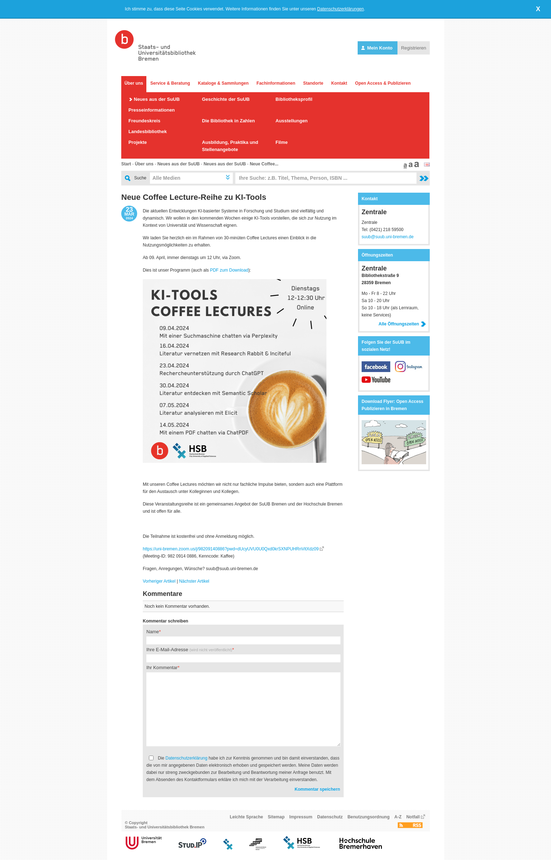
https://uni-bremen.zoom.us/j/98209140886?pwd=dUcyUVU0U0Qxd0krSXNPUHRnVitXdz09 (231, 548)
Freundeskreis (144, 120)
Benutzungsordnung (369, 816)
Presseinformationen (151, 110)
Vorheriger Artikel (159, 581)
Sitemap (276, 816)
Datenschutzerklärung (186, 758)
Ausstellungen (292, 120)
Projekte (137, 142)
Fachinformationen (275, 83)
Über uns (133, 83)
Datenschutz (330, 816)
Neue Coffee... (264, 163)
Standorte (313, 83)
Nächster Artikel (194, 581)
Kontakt (339, 83)
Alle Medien (166, 178)
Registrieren (413, 48)
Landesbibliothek (147, 131)
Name (152, 631)
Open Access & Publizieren (383, 83)
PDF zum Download (229, 270)
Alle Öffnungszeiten (402, 323)
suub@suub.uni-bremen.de (388, 236)
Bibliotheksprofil (294, 99)
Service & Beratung (170, 83)
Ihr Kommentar (162, 667)
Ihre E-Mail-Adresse (189, 649)
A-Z (397, 816)
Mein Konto (377, 48)
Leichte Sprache (246, 816)
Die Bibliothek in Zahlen (228, 120)
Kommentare (162, 593)
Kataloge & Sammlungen (223, 83)
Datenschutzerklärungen (340, 8)
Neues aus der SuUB (157, 99)
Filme (282, 142)
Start (126, 163)
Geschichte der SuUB (226, 99)
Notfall (413, 816)
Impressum (300, 816)
